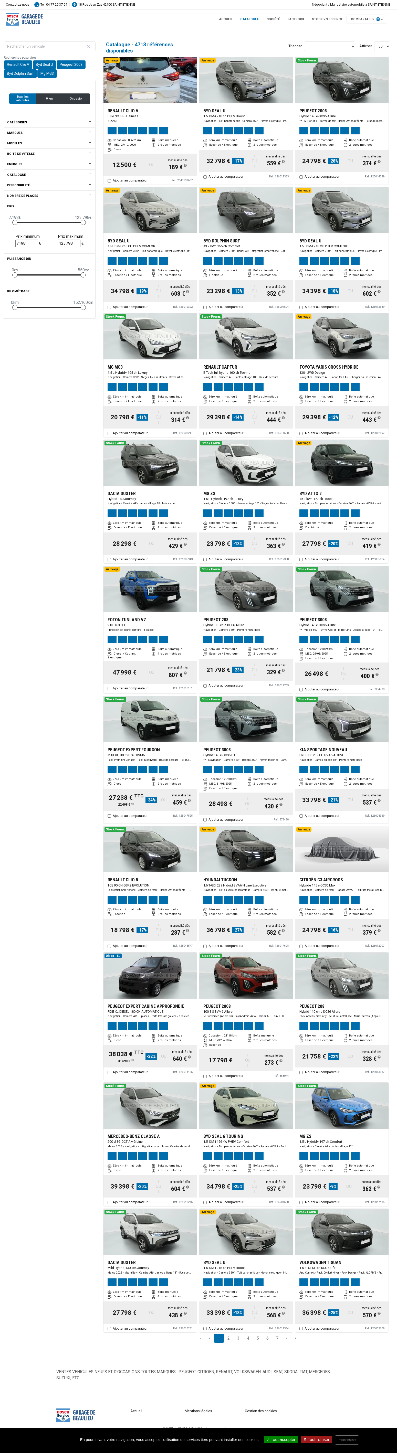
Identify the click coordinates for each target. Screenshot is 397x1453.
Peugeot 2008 (71, 64)
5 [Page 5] (258, 1338)
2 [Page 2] (228, 1338)
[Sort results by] (329, 46)
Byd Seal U (44, 64)
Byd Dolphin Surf (20, 73)
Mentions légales (198, 1411)
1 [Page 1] (219, 1338)
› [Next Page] (286, 1338)
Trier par (295, 46)
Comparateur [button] (365, 19)
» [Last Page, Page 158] (296, 1338)
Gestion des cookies (261, 1411)
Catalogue (249, 19)
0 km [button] (49, 98)
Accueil (226, 19)
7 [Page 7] (277, 1338)
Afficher (365, 46)
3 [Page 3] (238, 1338)
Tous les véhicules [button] (22, 98)
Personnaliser (347, 1440)
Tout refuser (316, 1439)
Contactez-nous (17, 4)
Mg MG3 (47, 73)
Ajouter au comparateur (130, 180)
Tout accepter (280, 1439)
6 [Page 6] (267, 1338)
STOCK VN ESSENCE (327, 19)
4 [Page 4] (248, 1338)
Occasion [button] (76, 98)
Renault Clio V (18, 64)
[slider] (14, 222)
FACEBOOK (296, 19)
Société (273, 19)
